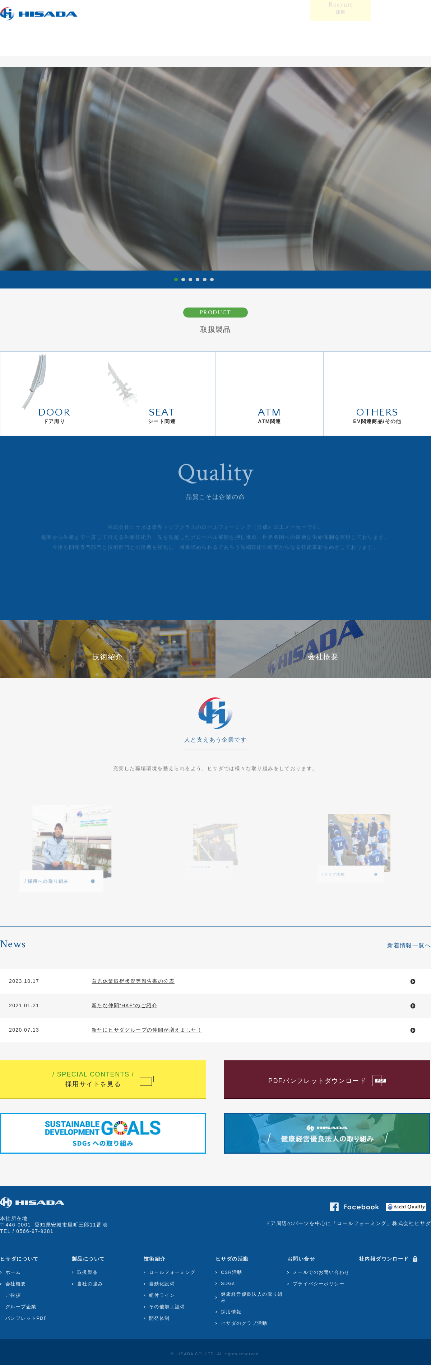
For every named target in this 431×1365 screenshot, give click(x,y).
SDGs (228, 1283)
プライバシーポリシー (318, 1283)
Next (419, 166)
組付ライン (162, 1295)
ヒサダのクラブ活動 (244, 1323)
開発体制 (159, 1318)
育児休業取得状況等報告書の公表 (133, 981)
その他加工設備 (167, 1306)
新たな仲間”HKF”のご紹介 (124, 1005)
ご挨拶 (13, 1295)
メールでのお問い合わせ (321, 1272)
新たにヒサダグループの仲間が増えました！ (147, 1030)
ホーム (13, 1272)
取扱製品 (87, 1272)
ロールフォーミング (172, 1272)
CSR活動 (231, 1272)
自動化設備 (162, 1283)
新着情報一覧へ (409, 945)
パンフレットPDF (26, 1318)
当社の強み (90, 1283)
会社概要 (15, 1283)
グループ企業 (20, 1306)
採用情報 (231, 1311)
